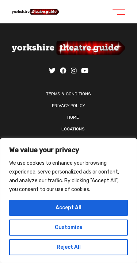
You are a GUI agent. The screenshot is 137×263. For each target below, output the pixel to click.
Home (73, 117)
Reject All (69, 247)
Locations (73, 129)
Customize (68, 227)
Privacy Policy (68, 105)
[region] (68, 200)
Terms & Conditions (68, 93)
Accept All (68, 208)
